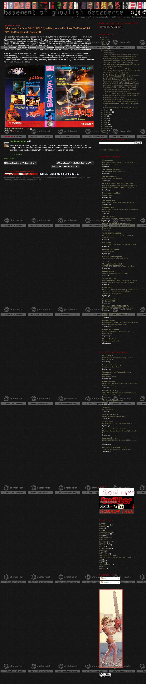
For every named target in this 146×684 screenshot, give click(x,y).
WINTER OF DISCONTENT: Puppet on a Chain (118, 266)
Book (101, 528)
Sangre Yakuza (108, 271)
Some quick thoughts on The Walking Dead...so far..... (120, 81)
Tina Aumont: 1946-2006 (110, 341)
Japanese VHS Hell (109, 438)
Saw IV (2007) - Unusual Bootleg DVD (115, 97)
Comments (106, 582)
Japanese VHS (104, 541)
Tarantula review (108, 251)
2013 (104, 42)
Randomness (104, 548)
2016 (104, 37)
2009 (104, 130)
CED (101, 530)
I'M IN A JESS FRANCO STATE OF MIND (117, 184)
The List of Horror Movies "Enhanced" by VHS (116, 557)
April (105, 122)
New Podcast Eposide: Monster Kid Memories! (118, 202)
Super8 (102, 552)
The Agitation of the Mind (112, 264)
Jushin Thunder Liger (109, 402)
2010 (104, 48)
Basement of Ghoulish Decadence (115, 429)
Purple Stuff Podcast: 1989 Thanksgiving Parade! (119, 218)
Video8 (101, 563)
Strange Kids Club (109, 278)
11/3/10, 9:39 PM (16, 154)
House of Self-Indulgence (112, 257)
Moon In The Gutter (109, 339)
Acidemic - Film (108, 207)
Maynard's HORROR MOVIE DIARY (115, 306)
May (105, 120)
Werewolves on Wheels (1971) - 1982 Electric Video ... (121, 83)
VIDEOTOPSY (107, 356)
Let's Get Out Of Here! (110, 249)
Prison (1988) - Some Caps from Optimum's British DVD (121, 71)
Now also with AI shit (109, 376)
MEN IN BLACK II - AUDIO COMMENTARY (117, 424)
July (105, 116)
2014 (104, 39)
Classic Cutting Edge (106, 532)
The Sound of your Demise (112, 400)
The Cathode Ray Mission (112, 169)
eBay (101, 566)
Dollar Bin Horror (108, 320)
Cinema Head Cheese (110, 330)
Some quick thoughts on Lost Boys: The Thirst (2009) (120, 95)
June (105, 118)
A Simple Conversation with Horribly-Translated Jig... (120, 89)
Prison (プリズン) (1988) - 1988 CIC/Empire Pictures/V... (121, 93)
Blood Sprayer (104, 525)
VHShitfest (106, 407)
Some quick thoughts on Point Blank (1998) (117, 91)
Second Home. (107, 195)
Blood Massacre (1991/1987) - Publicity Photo (118, 77)
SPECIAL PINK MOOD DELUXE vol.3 (115, 273)
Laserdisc (102, 543)
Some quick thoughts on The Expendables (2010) (119, 58)
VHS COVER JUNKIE (110, 414)
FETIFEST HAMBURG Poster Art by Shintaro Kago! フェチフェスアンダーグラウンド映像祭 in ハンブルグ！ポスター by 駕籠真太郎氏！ (120, 292)
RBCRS (102, 546)
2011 (104, 46)
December (107, 50)
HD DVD (102, 539)
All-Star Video (107, 421)
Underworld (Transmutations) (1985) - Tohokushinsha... (121, 54)
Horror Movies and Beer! (111, 193)
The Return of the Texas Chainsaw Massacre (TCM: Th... (121, 65)
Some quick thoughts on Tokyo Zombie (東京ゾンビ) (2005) (122, 107)
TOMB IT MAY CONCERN (111, 233)
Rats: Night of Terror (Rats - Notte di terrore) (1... (119, 63)
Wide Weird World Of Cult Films (114, 313)
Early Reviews (104, 537)
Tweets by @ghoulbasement (110, 150)
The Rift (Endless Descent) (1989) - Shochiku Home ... (121, 75)
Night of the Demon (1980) (111, 315)
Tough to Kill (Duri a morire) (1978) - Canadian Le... (119, 79)
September (108, 112)
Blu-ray (102, 527)
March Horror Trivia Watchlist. (112, 179)
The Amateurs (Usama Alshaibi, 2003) (115, 259)
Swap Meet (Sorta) (106, 555)
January (107, 128)
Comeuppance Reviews (111, 299)
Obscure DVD (104, 545)
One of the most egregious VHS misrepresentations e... (121, 61)
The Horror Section (109, 176)
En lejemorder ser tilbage (112, 365)
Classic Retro (104, 534)
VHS (14, 130)
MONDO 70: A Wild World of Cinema (116, 224)
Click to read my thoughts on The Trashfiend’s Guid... (120, 85)
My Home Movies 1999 (110, 409)
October (107, 110)
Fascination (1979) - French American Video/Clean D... (121, 101)
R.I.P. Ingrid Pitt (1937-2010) (112, 67)
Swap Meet (103, 554)
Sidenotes (103, 550)
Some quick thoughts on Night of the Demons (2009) (120, 99)
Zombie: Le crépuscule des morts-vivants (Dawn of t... (120, 56)
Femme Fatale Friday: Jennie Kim (113, 171)
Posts (104, 578)
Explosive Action (108, 381)
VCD (101, 559)
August (106, 114)
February (107, 126)
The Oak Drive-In (108, 200)
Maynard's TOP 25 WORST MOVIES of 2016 (117, 308)
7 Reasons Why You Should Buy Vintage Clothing (119, 244)
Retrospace (106, 242)
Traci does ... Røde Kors (110, 367)
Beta (101, 523)
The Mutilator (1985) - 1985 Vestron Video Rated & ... (120, 87)
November (107, 52)
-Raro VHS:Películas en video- (113, 447)
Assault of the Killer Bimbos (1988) (114, 416)
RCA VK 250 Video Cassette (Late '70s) (116, 73)
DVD (101, 536)
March (106, 124)
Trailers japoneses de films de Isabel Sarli (116, 449)
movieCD (102, 568)
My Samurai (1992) (108, 301)
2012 (104, 44)
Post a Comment (9, 158)
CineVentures (107, 160)
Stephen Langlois (18, 141)
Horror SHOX (107, 287)
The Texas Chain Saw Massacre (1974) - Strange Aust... (121, 69)
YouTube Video (104, 564)
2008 (104, 133)
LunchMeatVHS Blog (110, 391)
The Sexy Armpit (108, 216)
